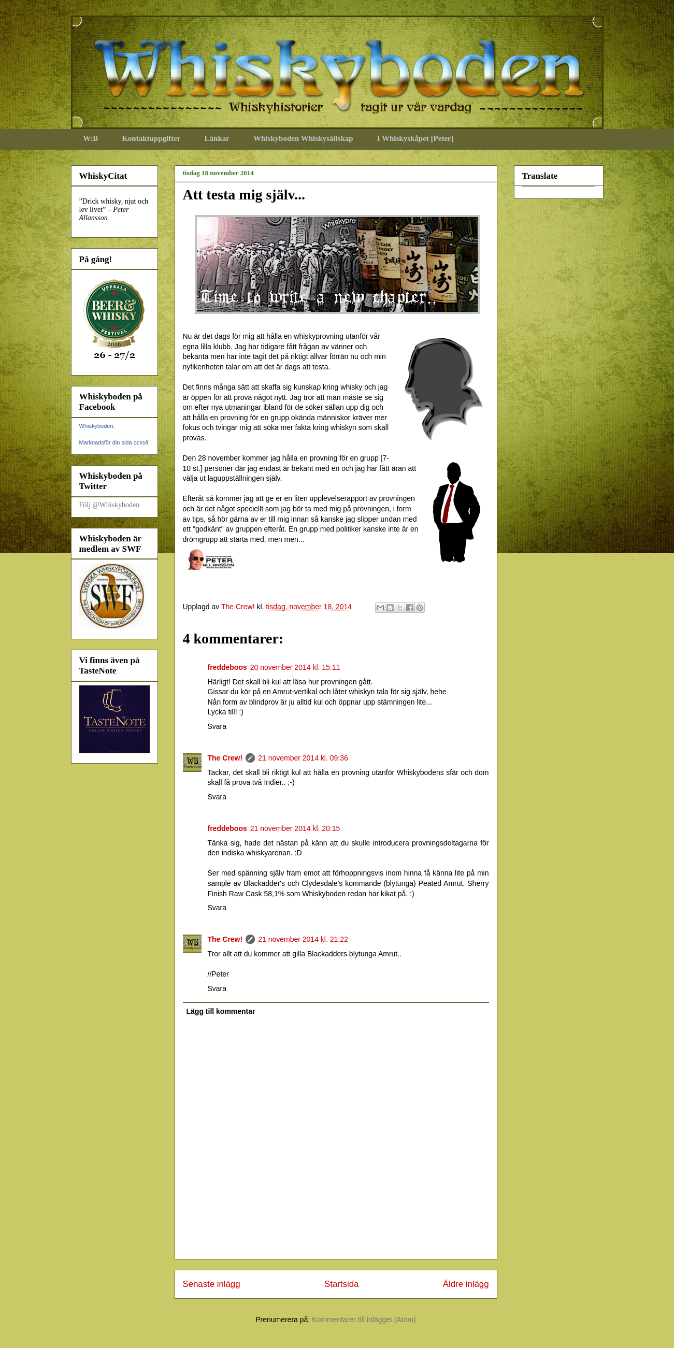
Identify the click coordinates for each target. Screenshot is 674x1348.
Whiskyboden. (97, 426)
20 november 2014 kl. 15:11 (295, 667)
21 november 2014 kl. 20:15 (295, 828)
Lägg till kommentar (221, 1011)
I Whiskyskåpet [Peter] (415, 138)
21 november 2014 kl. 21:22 (303, 939)
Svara (217, 726)
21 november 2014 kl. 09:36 (303, 758)
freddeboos (227, 667)
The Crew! (225, 758)
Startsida (341, 1284)
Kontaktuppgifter (151, 138)
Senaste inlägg (211, 1284)
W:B (90, 138)
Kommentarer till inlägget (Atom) (364, 1319)
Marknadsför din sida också (114, 442)
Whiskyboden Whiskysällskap (303, 138)
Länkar (217, 138)
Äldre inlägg (466, 1284)
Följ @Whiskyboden (109, 505)
